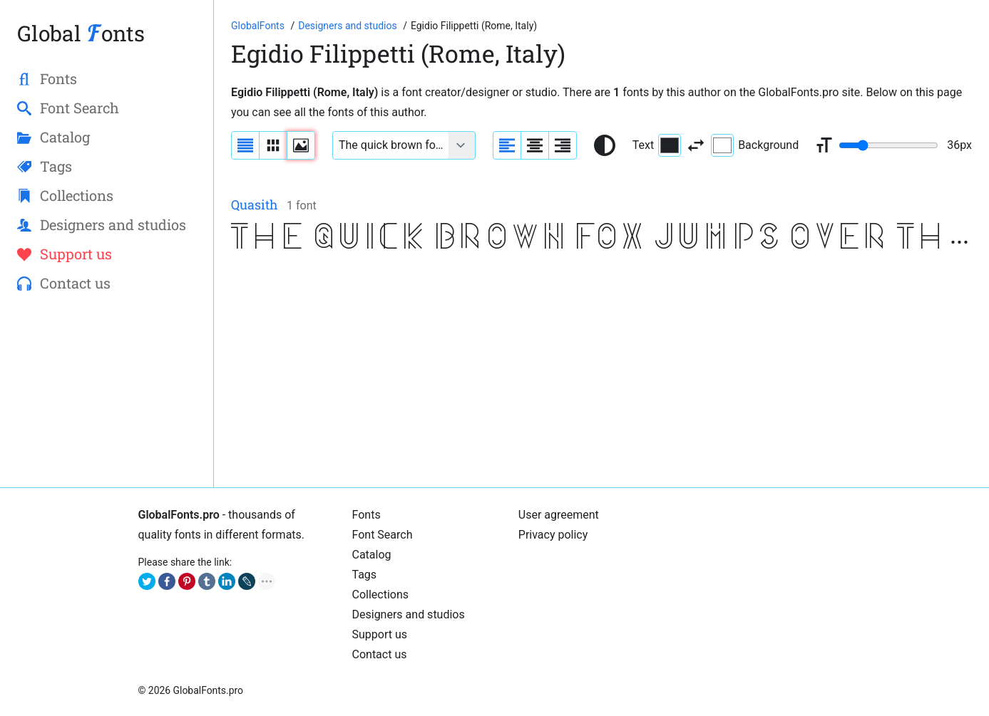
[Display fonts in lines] (273, 145)
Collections (380, 594)
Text (656, 145)
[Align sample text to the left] (507, 145)
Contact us (379, 654)
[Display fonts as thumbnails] (301, 145)
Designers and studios (408, 614)
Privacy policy (553, 534)
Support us (380, 634)
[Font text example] (391, 145)
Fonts (366, 515)
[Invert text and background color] (696, 145)
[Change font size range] (888, 145)
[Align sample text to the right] (562, 145)
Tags (364, 574)
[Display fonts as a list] (245, 145)
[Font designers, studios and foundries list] (348, 25)
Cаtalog (371, 554)
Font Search (382, 534)
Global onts (81, 33)
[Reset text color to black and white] (604, 145)
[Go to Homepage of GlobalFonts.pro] (259, 25)
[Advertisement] (601, 370)
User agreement (558, 515)
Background (755, 145)
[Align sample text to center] (535, 145)
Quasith (254, 204)
